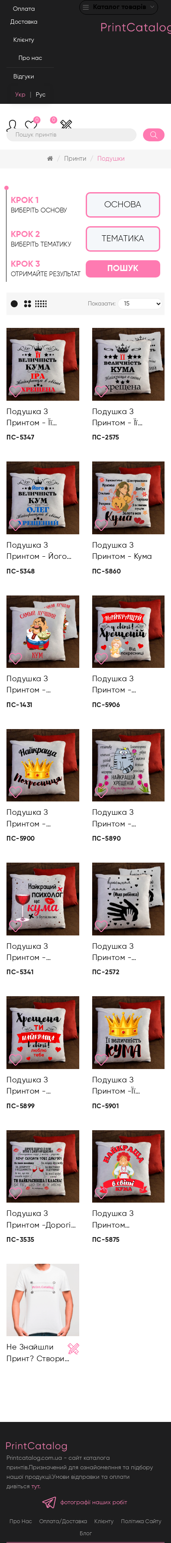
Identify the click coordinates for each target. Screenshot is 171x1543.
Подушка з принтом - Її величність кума (37, 418)
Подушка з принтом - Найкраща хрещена (113, 819)
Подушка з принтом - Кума (122, 551)
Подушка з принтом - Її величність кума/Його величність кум (125, 418)
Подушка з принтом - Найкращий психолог (28, 953)
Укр (20, 95)
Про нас (30, 58)
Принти (75, 159)
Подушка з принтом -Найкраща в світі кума (128, 1220)
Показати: (101, 304)
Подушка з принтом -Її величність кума (123, 1086)
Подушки (110, 159)
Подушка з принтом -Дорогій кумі (40, 1220)
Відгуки (23, 77)
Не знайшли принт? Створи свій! (35, 1354)
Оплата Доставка (23, 15)
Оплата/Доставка (63, 1521)
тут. (35, 1487)
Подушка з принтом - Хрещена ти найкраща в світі (40, 1086)
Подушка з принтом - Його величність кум (36, 552)
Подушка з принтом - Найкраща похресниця (29, 819)
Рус (41, 95)
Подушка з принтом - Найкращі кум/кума (35, 685)
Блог (86, 1534)
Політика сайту (141, 1521)
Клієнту (23, 40)
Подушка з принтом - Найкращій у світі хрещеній (126, 685)
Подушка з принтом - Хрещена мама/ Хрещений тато (124, 953)
